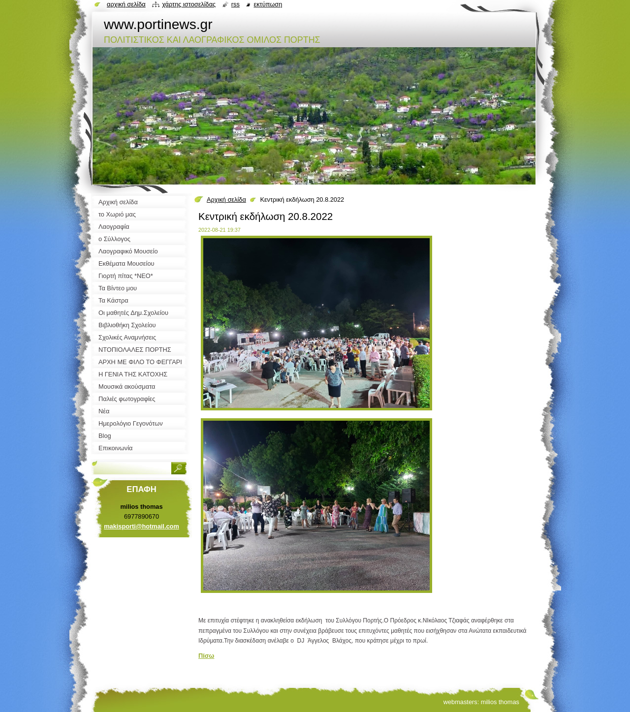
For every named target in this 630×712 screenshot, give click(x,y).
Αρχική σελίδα (226, 199)
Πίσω (206, 655)
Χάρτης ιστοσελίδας (189, 4)
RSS (235, 4)
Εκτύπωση (267, 4)
